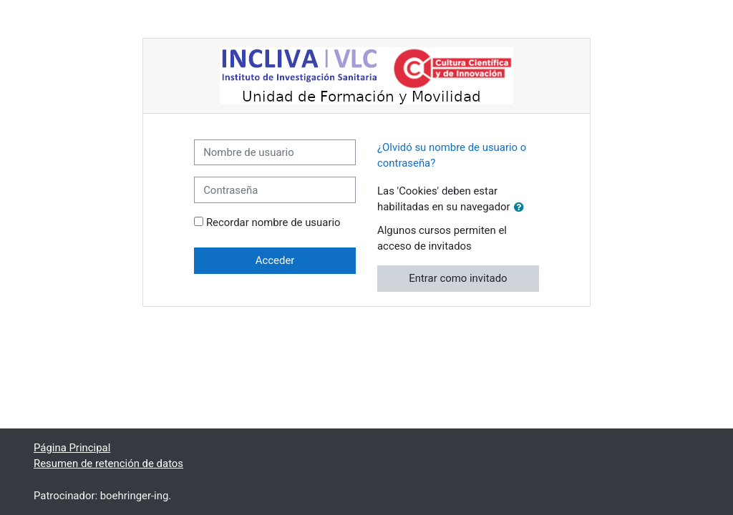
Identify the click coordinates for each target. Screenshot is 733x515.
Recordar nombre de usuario (273, 222)
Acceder (275, 260)
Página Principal (72, 447)
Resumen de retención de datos (108, 463)
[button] (522, 207)
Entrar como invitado (458, 278)
